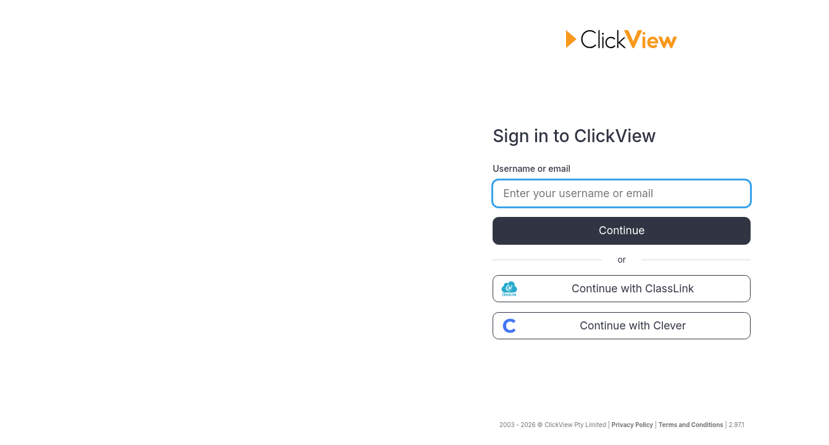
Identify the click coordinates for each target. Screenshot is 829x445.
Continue (621, 230)
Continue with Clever (592, 326)
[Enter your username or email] (622, 193)
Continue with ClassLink (596, 289)
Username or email (531, 168)
